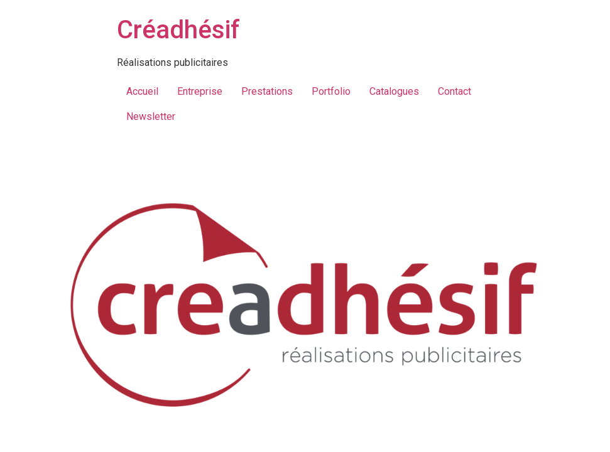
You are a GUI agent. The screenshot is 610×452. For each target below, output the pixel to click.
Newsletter (150, 116)
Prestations (267, 91)
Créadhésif (178, 30)
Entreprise (199, 91)
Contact (454, 91)
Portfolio (331, 91)
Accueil (142, 91)
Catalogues (394, 91)
